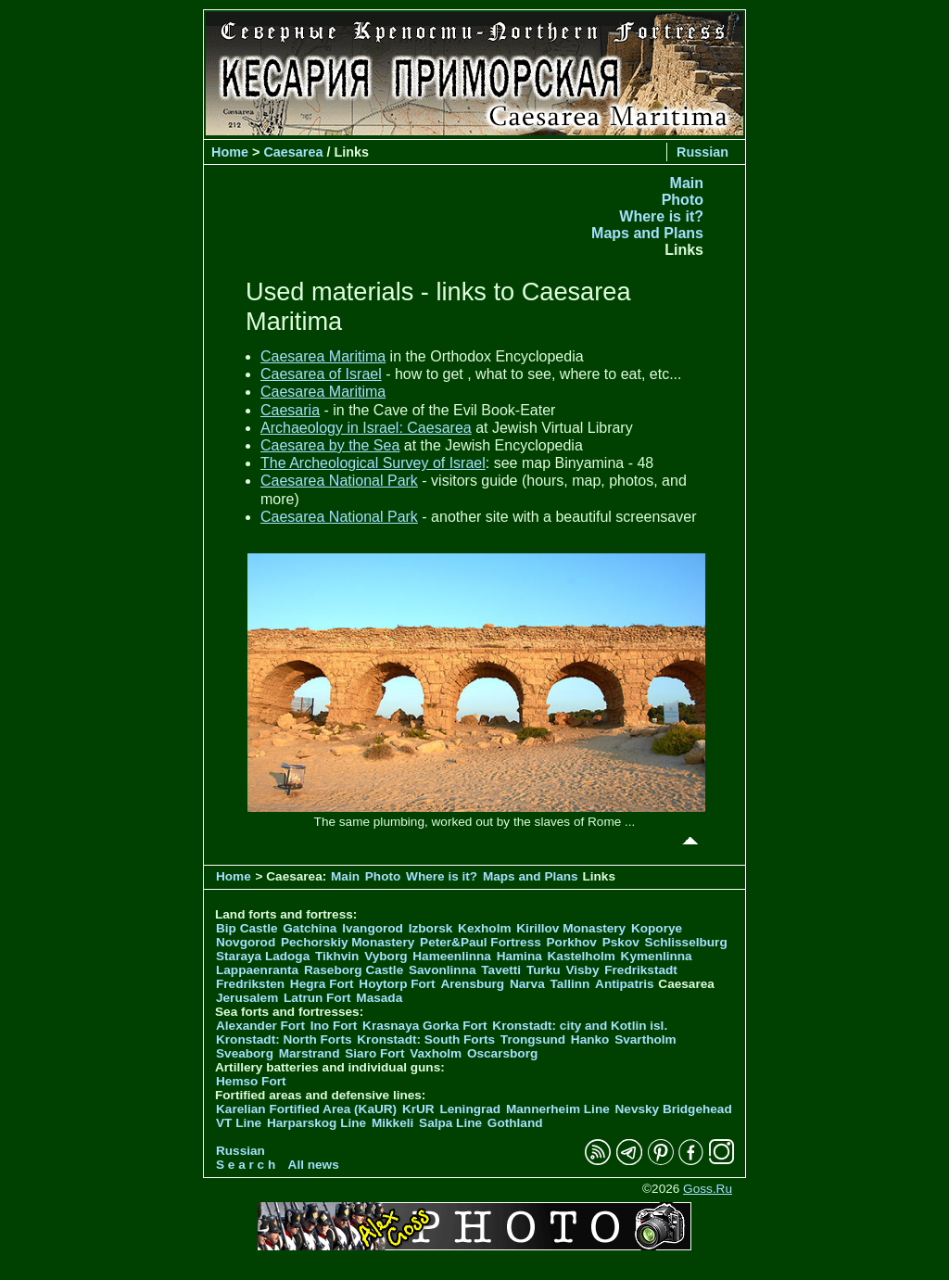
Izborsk (431, 928)
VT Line (238, 1123)
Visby (582, 970)
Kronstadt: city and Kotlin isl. (579, 1026)
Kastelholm (581, 956)
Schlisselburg (686, 942)
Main (686, 183)
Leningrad (469, 1109)
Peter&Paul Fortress (480, 942)
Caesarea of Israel (321, 374)
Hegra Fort (322, 984)
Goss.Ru (707, 1189)
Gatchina (309, 928)
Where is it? (661, 216)
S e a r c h (245, 1165)
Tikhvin (337, 956)
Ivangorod (372, 928)
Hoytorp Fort (397, 984)
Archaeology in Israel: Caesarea (366, 428)
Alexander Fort (260, 1026)
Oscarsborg (502, 1053)
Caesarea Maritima (323, 356)
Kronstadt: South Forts (426, 1039)
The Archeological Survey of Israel (373, 463)
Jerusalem (247, 998)
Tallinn (570, 984)
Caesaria (290, 410)
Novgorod (245, 942)
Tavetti (501, 970)
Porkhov (572, 942)
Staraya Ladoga (263, 956)
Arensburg (472, 984)
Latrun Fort (317, 998)
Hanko (590, 1039)
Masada (379, 998)
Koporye (656, 928)
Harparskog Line (316, 1123)
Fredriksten (250, 984)
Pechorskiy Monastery (347, 942)
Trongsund (532, 1039)
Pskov (620, 942)
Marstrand (309, 1053)
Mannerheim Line (558, 1109)
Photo (682, 200)
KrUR (418, 1109)
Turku (543, 970)
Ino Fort (334, 1026)
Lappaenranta (257, 970)
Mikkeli (392, 1123)
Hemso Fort (251, 1081)
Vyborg (385, 956)
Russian (702, 152)
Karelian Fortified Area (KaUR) (306, 1109)
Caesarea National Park (339, 480)
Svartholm (645, 1039)
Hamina (519, 956)
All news (313, 1165)
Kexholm (484, 928)
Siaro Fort (374, 1053)
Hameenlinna (451, 956)
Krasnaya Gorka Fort (424, 1026)
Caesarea (293, 152)
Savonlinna (442, 970)
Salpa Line (450, 1123)
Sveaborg (244, 1053)
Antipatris (624, 984)
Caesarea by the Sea (329, 445)
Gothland (515, 1123)
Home (229, 152)
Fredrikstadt (640, 970)
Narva (527, 984)
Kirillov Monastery (571, 928)
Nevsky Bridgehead (673, 1109)
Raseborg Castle (353, 970)
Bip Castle (246, 928)
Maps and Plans (647, 233)
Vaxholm (436, 1053)
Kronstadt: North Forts (285, 1039)
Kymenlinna (656, 956)
